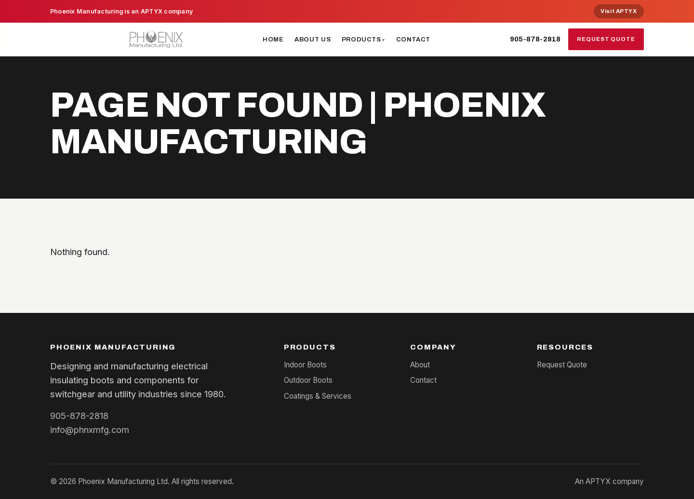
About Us (312, 39)
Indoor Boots (305, 364)
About (420, 364)
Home (273, 39)
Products (361, 39)
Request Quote (606, 39)
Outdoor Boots (308, 380)
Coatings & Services (317, 396)
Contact (413, 39)
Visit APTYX (619, 11)
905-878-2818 (535, 39)
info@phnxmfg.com (89, 429)
